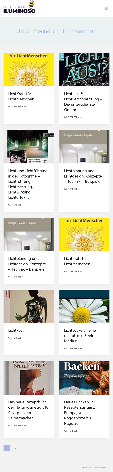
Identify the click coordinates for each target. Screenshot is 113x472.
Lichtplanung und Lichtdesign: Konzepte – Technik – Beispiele (84, 176)
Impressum (86, 467)
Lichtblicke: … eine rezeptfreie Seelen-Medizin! (81, 341)
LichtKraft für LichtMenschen (22, 96)
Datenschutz (101, 467)
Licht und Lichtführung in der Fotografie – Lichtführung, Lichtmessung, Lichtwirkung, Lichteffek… (25, 186)
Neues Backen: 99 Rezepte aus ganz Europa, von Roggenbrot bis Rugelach (80, 418)
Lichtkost (16, 335)
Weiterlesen (17, 106)
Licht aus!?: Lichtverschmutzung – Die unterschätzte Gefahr (84, 101)
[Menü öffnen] (106, 8)
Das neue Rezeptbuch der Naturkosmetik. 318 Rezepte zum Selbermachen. (28, 415)
